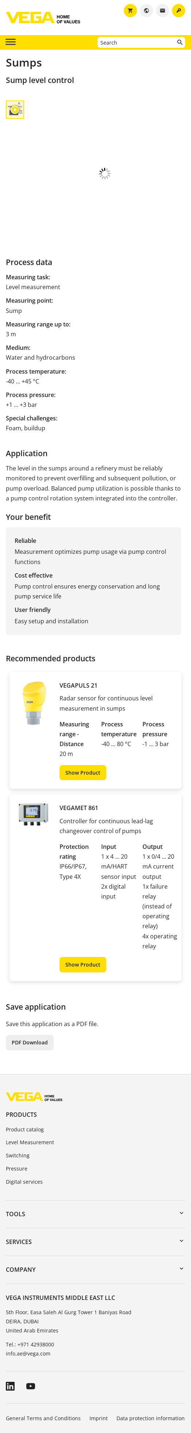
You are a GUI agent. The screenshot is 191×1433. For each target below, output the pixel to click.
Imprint (98, 1368)
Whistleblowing (24, 1388)
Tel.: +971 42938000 (30, 1295)
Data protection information (150, 1368)
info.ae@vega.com (28, 1304)
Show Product (82, 723)
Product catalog (25, 1080)
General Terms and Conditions (43, 1368)
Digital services (24, 1132)
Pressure (16, 1119)
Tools (15, 1165)
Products (21, 1065)
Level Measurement (30, 1092)
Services (19, 1192)
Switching (18, 1106)
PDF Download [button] (30, 993)
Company (20, 1220)
